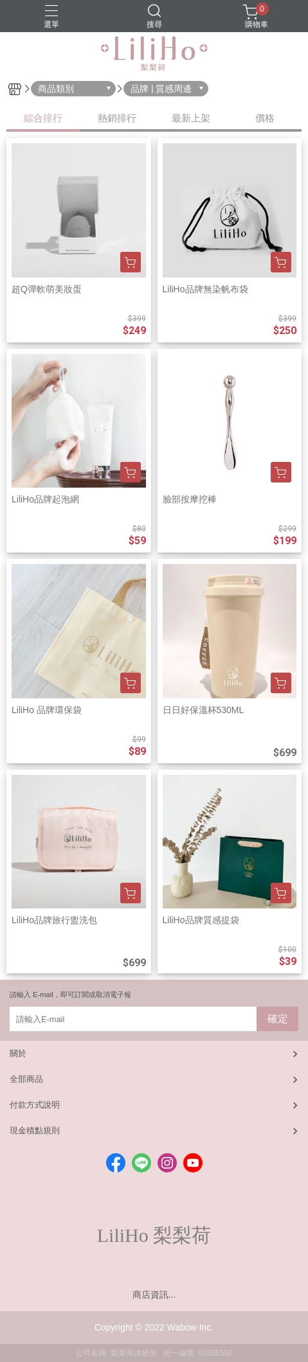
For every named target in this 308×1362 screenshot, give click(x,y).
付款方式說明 (35, 1105)
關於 (18, 1053)
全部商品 (26, 1079)
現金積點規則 (35, 1130)
